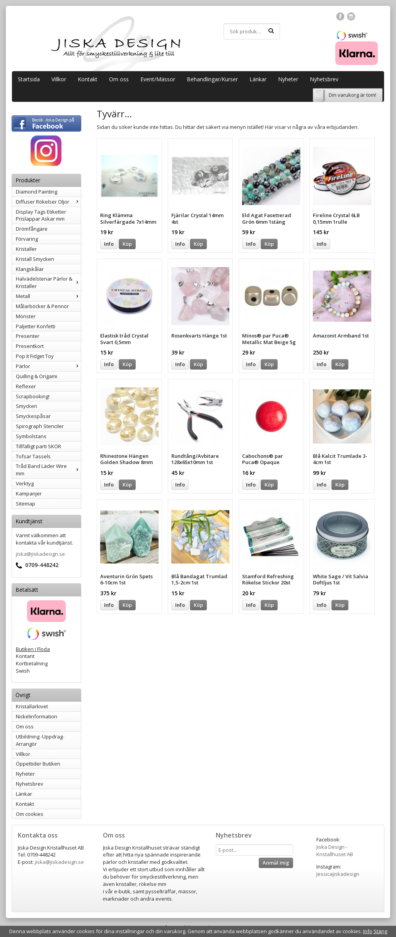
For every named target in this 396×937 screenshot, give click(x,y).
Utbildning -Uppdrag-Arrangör (40, 740)
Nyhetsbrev (324, 79)
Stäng (380, 931)
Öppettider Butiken (38, 763)
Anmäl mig (276, 862)
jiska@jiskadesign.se (40, 553)
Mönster (26, 316)
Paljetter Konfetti (35, 326)
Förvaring (27, 238)
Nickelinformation (36, 716)
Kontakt (87, 79)
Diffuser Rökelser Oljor (48, 201)
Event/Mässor (157, 79)
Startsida (29, 79)
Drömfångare (32, 228)
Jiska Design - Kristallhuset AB (334, 850)
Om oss (119, 79)
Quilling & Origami (36, 376)
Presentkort (30, 346)
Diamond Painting (36, 191)
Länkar (257, 79)
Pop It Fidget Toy (35, 356)
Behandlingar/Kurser (212, 79)
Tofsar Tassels (33, 456)
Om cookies (29, 813)
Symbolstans (31, 436)
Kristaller (26, 248)
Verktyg (25, 483)
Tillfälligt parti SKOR (38, 446)
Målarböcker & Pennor (42, 306)
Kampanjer (29, 493)
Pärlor (48, 366)
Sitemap (25, 503)
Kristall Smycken (35, 258)
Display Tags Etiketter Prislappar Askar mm (41, 215)
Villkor (58, 79)
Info (109, 243)
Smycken (26, 406)
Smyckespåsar (33, 416)
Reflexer (26, 386)
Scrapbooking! (33, 396)
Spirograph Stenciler (40, 426)
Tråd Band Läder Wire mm (48, 470)
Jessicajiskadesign (337, 873)
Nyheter (288, 79)
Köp (127, 243)
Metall (48, 296)
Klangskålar (30, 269)
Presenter (27, 335)
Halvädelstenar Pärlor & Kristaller (48, 282)
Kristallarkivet (32, 706)
